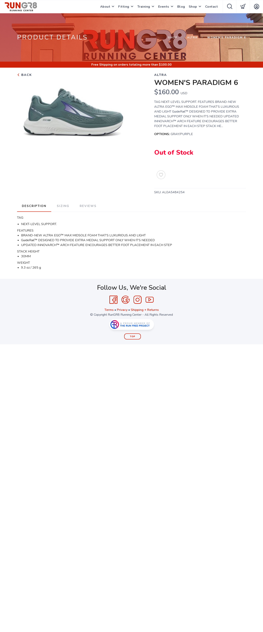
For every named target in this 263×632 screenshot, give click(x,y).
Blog (181, 6)
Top (132, 336)
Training (143, 6)
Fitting (123, 6)
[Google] (125, 300)
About (105, 6)
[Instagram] (138, 300)
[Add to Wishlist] (161, 174)
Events (163, 6)
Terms (109, 310)
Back (24, 75)
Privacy (122, 310)
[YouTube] (150, 300)
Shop (193, 6)
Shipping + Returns (145, 310)
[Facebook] (113, 300)
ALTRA (192, 37)
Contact (211, 6)
